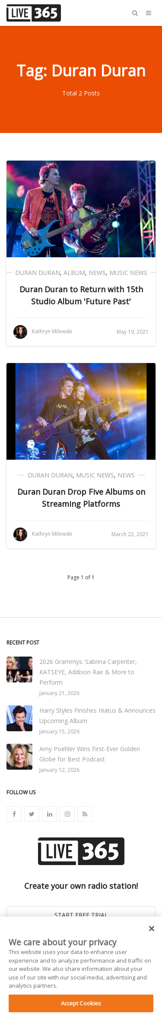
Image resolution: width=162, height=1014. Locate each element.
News (97, 273)
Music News (128, 273)
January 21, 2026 (59, 693)
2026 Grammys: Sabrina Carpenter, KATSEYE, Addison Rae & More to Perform (88, 671)
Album (74, 273)
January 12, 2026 (59, 770)
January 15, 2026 (59, 731)
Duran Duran (37, 273)
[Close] (151, 931)
